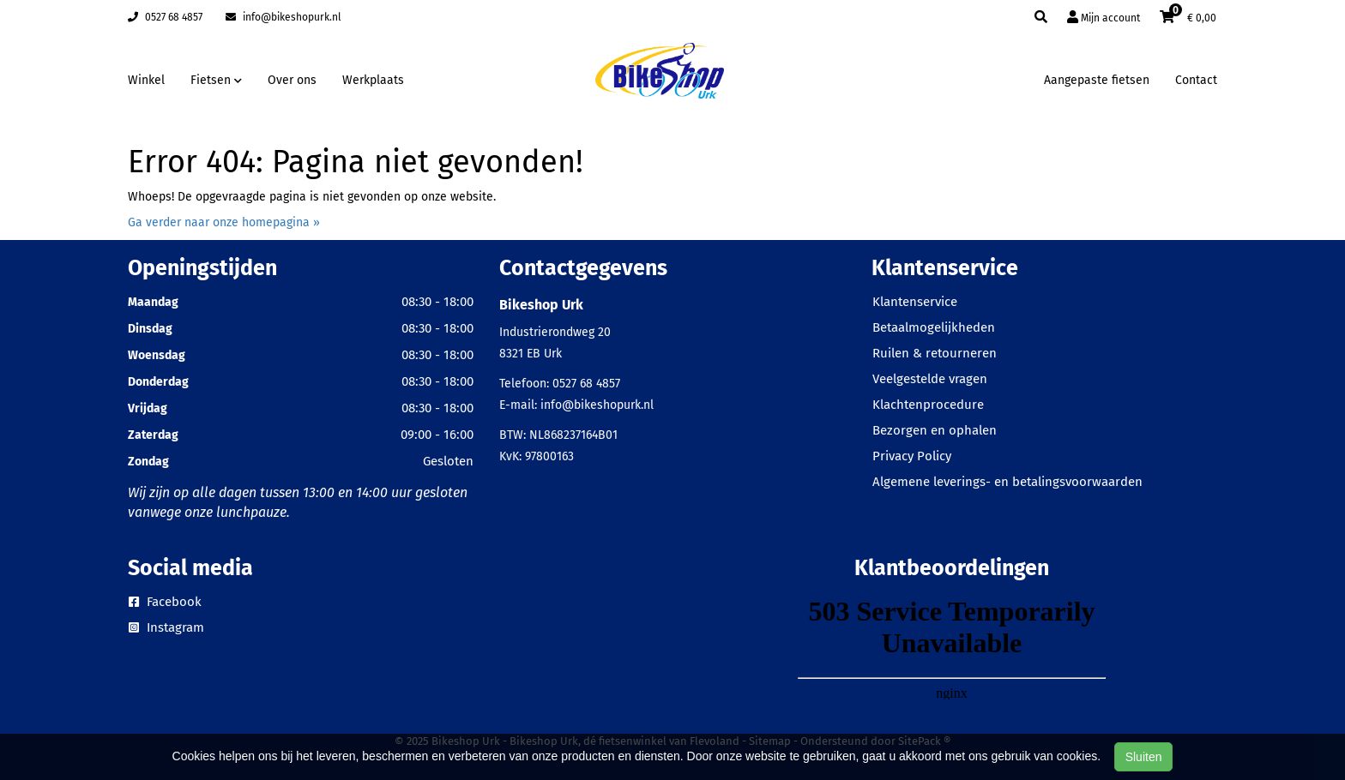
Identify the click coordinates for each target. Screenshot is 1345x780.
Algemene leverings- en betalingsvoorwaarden (1007, 481)
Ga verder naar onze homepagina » (224, 222)
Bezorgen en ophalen (934, 430)
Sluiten (1143, 757)
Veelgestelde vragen (929, 379)
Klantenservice (914, 301)
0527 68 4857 (165, 17)
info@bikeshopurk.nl (283, 17)
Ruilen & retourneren (934, 353)
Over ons (292, 80)
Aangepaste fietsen (1096, 80)
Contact (1196, 80)
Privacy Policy (911, 456)
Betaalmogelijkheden (933, 327)
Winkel (146, 80)
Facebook (165, 601)
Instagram (166, 627)
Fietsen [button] (216, 80)
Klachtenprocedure (928, 404)
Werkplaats (373, 80)
